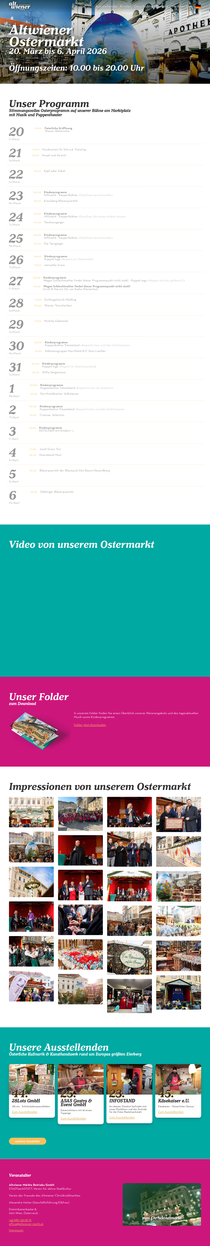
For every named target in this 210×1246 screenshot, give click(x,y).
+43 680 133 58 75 (20, 1220)
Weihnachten (182, 6)
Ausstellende (106, 6)
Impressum (16, 1230)
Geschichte (143, 6)
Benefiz (162, 6)
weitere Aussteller (27, 1141)
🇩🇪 (198, 7)
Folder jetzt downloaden (90, 725)
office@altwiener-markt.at (26, 1224)
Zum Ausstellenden (24, 1111)
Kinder (125, 6)
